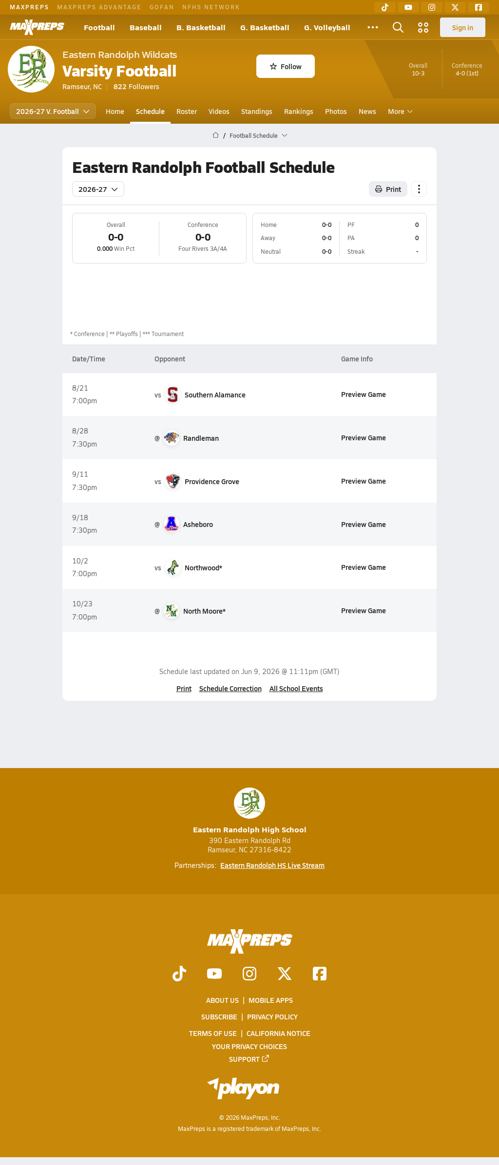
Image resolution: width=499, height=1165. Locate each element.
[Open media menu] (423, 27)
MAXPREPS (29, 7)
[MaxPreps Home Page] (215, 135)
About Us (222, 1000)
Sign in (462, 27)
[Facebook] (478, 7)
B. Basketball (201, 27)
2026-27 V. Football (53, 111)
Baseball (146, 27)
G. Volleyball (327, 27)
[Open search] (398, 27)
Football (99, 27)
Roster (186, 111)
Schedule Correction (230, 688)
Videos (219, 111)
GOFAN (162, 7)
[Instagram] (431, 7)
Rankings (298, 111)
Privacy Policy (272, 1016)
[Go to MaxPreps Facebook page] (319, 974)
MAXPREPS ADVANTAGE (99, 7)
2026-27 (98, 189)
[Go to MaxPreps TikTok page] (179, 974)
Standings (256, 111)
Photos (336, 111)
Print (184, 688)
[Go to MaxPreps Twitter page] (284, 974)
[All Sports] (372, 27)
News (367, 111)
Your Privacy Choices (249, 1046)
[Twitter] (455, 7)
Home (115, 111)
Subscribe (219, 1016)
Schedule (150, 111)
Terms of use (213, 1033)
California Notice (278, 1033)
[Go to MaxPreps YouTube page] (214, 974)
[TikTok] (385, 7)
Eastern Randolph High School (250, 811)
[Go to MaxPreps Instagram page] (249, 974)
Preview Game (363, 394)
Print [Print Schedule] (388, 189)
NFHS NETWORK (211, 7)
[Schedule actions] (419, 189)
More (399, 111)
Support (249, 1059)
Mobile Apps (271, 1000)
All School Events (296, 688)
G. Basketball (264, 27)
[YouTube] (408, 7)
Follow (286, 66)
